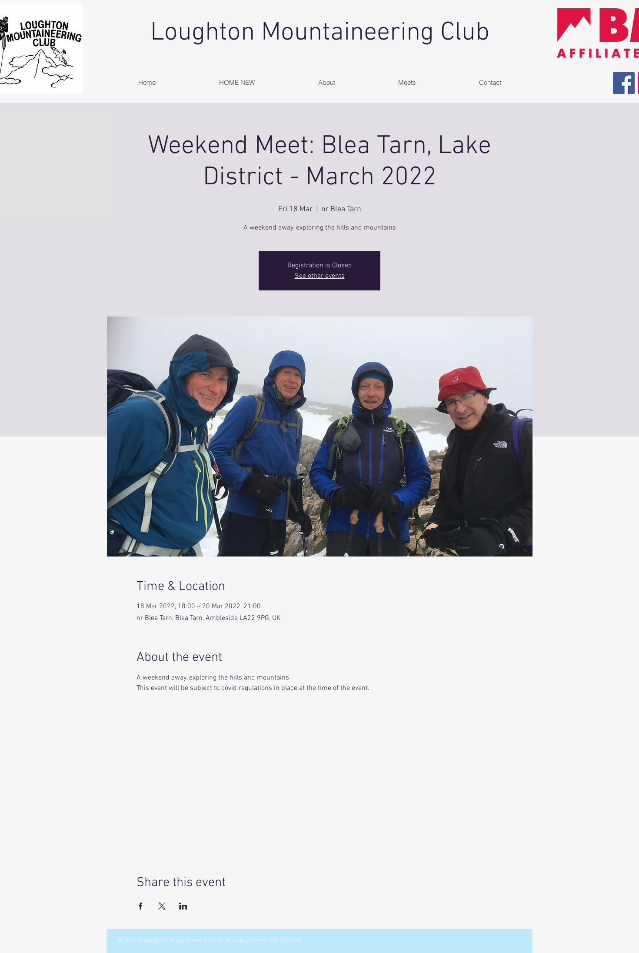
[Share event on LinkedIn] (183, 906)
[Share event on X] (162, 906)
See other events (320, 276)
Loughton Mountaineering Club (319, 33)
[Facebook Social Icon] (624, 83)
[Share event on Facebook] (140, 906)
